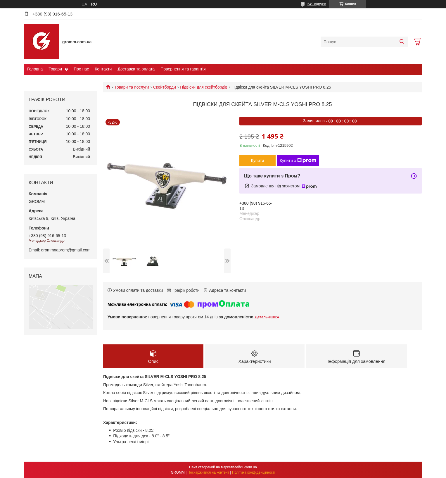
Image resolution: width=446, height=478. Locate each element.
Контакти (103, 69)
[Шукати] (401, 42)
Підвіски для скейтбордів (203, 87)
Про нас (81, 69)
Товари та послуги (131, 87)
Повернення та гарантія (182, 69)
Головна (35, 69)
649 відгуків (316, 4)
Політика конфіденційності (253, 472)
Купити (257, 160)
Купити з (298, 160)
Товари (55, 69)
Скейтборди (164, 87)
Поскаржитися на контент (208, 472)
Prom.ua (250, 467)
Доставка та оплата (136, 69)
